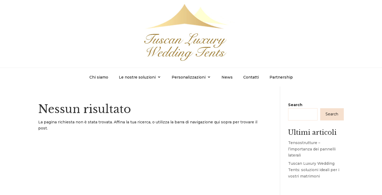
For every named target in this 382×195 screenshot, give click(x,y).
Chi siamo (98, 77)
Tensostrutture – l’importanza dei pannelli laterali (312, 149)
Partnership (281, 77)
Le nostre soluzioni (137, 77)
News (227, 77)
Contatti (251, 77)
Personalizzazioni (189, 77)
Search (295, 104)
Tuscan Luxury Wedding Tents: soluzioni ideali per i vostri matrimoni (313, 170)
